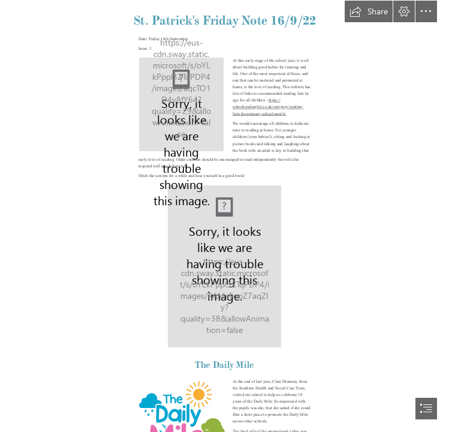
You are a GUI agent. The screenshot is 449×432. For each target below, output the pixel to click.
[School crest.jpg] (181, 104)
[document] (224, 216)
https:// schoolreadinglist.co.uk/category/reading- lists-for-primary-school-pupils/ (268, 107)
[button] (369, 11)
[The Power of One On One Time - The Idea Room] (224, 266)
